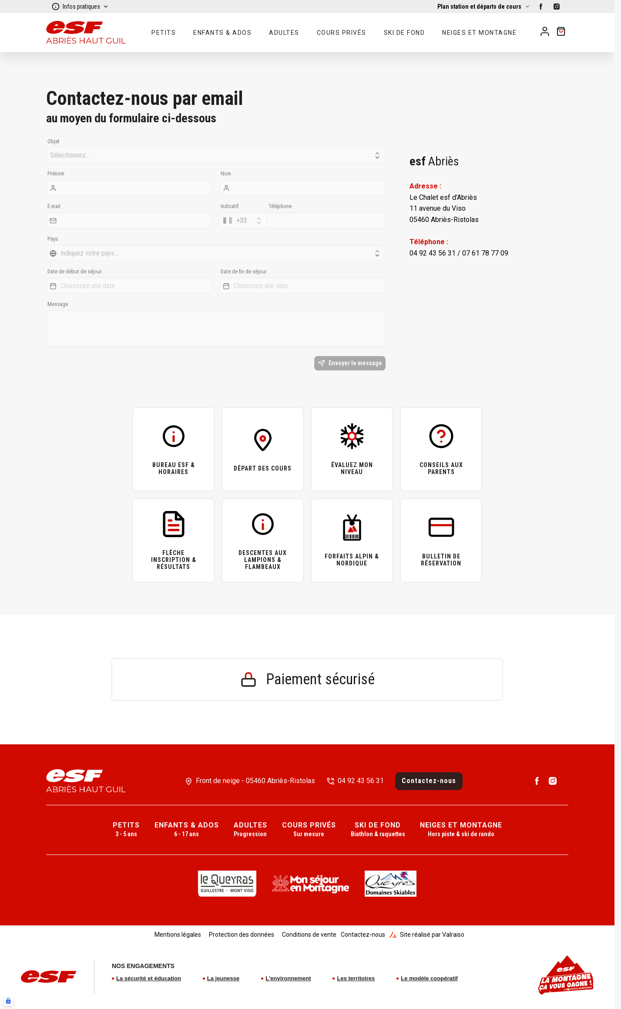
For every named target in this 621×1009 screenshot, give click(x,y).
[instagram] (556, 6)
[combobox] (243, 220)
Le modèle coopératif (429, 978)
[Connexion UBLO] (8, 1001)
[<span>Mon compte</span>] (545, 31)
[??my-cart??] (561, 33)
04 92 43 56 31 (361, 781)
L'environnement (288, 978)
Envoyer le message (350, 363)
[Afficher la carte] (483, 6)
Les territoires (356, 978)
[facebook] (541, 6)
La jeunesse (223, 978)
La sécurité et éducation (148, 978)
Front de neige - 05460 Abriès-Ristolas (255, 781)
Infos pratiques (80, 6)
